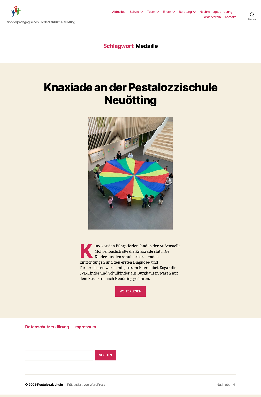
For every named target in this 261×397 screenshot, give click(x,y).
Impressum (85, 329)
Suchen (105, 357)
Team (151, 13)
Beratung (185, 13)
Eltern (167, 13)
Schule (134, 13)
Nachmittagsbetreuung (216, 13)
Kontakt (230, 18)
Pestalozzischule (50, 387)
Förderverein (212, 18)
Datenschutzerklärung (47, 329)
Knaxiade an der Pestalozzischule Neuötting (130, 96)
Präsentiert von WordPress (86, 387)
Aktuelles (118, 13)
